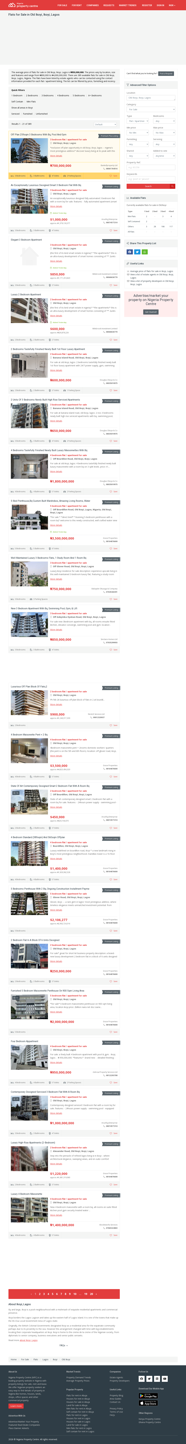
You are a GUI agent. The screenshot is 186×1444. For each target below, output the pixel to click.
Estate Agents (116, 1377)
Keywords (132, 173)
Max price (158, 127)
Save (113, 176)
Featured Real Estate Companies (24, 1424)
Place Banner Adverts (18, 1428)
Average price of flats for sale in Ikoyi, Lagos (151, 271)
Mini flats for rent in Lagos (79, 1428)
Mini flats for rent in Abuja (78, 1408)
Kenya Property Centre (149, 1419)
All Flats (131, 231)
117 (171, 226)
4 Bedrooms (63, 95)
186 (162, 226)
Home (14, 1359)
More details (56, 155)
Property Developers (120, 1380)
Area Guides (115, 1398)
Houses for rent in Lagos (78, 1418)
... (80, 1294)
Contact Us (115, 1402)
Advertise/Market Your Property (23, 1421)
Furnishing (132, 139)
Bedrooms (158, 115)
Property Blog (116, 1395)
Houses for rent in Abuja (78, 1398)
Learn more (16, 1406)
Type (129, 115)
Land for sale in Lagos (77, 1424)
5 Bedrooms (79, 95)
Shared (130, 150)
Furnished (27, 113)
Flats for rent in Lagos (77, 1415)
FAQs (64, 1345)
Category (131, 104)
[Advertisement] (93, 42)
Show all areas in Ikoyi (22, 107)
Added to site (160, 150)
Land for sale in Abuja (76, 1405)
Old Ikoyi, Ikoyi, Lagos (151, 97)
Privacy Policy (116, 1408)
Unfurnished (42, 113)
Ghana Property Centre (150, 1422)
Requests (108, 5)
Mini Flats (31, 101)
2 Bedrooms (32, 95)
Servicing (157, 139)
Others (131, 226)
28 (155, 226)
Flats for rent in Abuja (76, 1395)
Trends (128, 5)
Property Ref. (134, 162)
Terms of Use (116, 1411)
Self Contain (17, 101)
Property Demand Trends (78, 1377)
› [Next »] (96, 1294)
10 (74, 1294)
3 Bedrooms (48, 95)
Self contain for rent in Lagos (80, 1431)
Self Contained (134, 221)
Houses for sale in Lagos (78, 1421)
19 (85, 1294)
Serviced (15, 113)
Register (147, 5)
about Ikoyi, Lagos (29, 1340)
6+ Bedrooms (95, 95)
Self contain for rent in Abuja (80, 1411)
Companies (93, 5)
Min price (131, 127)
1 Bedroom (16, 95)
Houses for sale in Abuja (78, 1402)
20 (91, 1294)
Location (131, 92)
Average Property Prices (78, 1380)
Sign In (160, 5)
